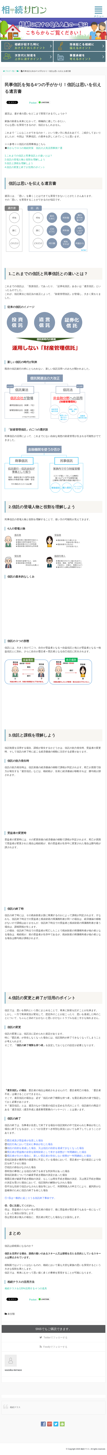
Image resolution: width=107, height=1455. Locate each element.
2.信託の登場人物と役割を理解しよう (25, 159)
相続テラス (15, 1407)
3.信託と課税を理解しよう (19, 163)
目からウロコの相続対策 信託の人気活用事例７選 (34, 148)
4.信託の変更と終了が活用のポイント (25, 167)
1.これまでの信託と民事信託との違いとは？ (28, 155)
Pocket (33, 103)
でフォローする (55, 1337)
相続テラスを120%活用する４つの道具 (26, 1288)
